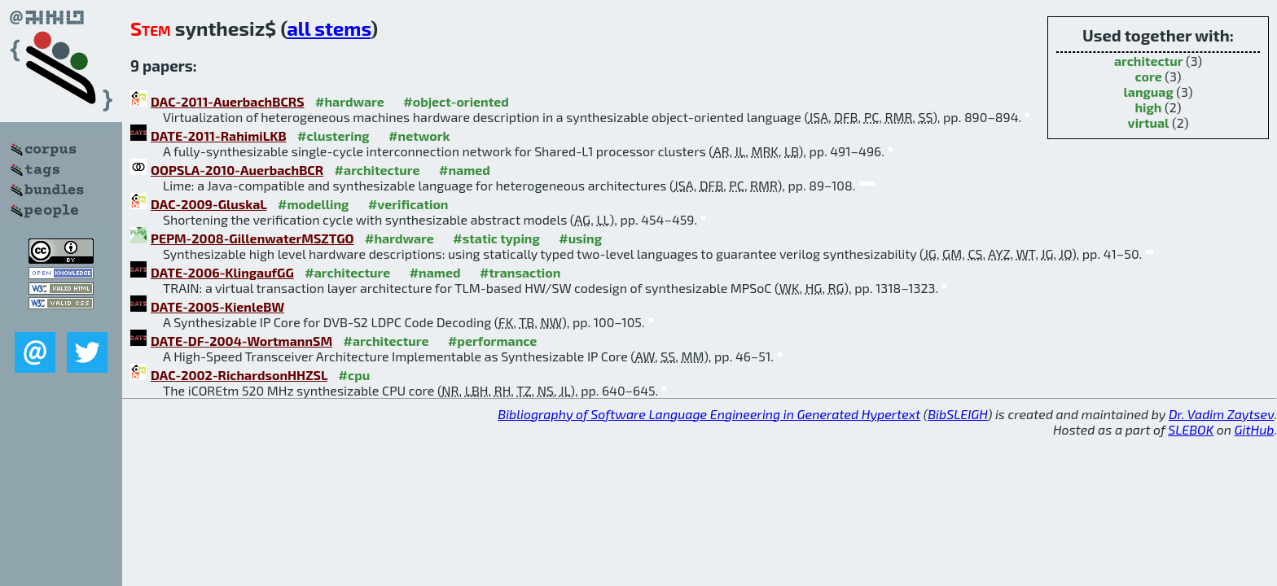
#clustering (333, 135)
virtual (1148, 122)
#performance (492, 340)
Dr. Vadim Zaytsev (1221, 414)
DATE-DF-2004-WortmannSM (241, 340)
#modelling (313, 204)
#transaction (520, 272)
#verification (408, 204)
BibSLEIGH (957, 414)
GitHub (1255, 429)
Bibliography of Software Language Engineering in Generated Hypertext (709, 414)
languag (1149, 91)
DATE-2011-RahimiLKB (219, 135)
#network (419, 135)
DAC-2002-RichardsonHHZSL (239, 375)
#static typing (496, 238)
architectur (1148, 60)
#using (580, 238)
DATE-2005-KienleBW (217, 306)
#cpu (355, 375)
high (1147, 107)
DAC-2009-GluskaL (209, 204)
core (1148, 76)
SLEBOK (1190, 429)
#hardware (349, 101)
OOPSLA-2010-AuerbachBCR (237, 169)
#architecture (377, 169)
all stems (329, 28)
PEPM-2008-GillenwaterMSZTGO (252, 238)
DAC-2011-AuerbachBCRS (228, 101)
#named (464, 169)
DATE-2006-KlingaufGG (222, 272)
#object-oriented (456, 101)
